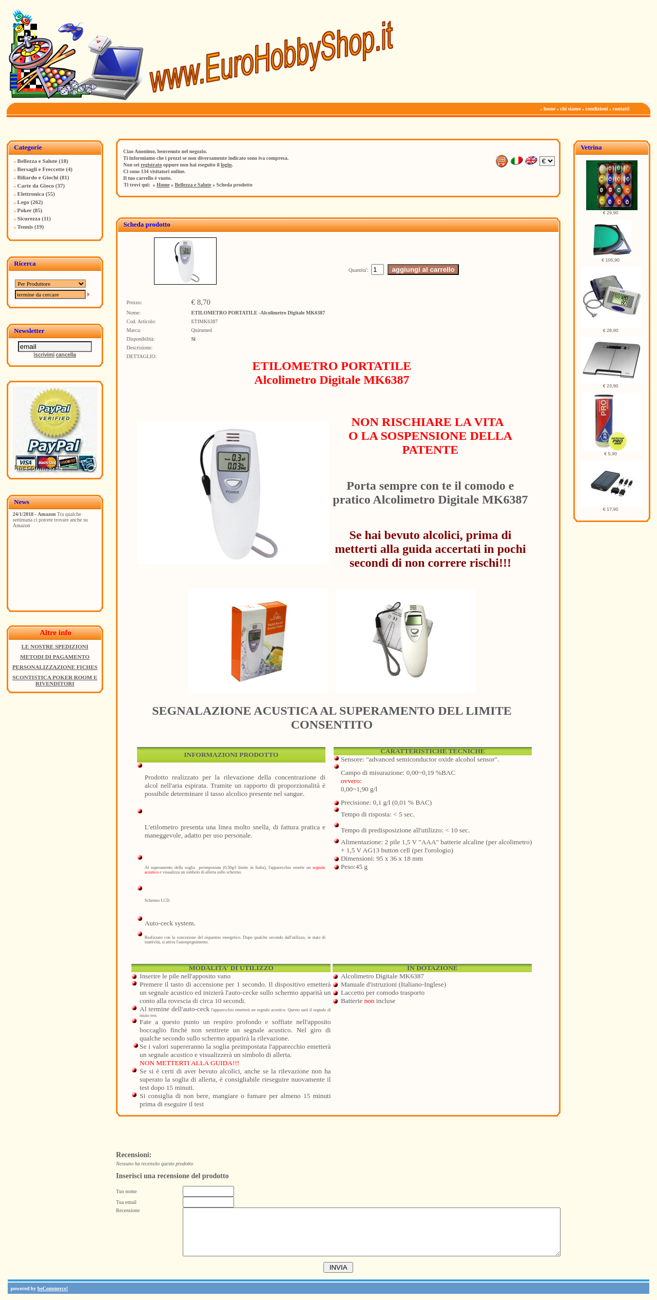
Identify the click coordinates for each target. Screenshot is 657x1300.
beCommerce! (52, 1288)
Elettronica (30, 194)
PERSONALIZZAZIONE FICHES (55, 667)
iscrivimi (44, 355)
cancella (66, 355)
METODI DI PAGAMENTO (54, 657)
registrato (151, 165)
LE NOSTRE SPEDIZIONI (55, 646)
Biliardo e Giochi (38, 177)
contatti (620, 109)
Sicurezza (29, 218)
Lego (23, 202)
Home (163, 185)
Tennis (25, 227)
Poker (24, 210)
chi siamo (570, 109)
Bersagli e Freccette (41, 169)
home (549, 109)
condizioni (597, 109)
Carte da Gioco (35, 185)
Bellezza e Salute (37, 161)
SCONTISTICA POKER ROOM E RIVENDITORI (54, 680)
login (226, 165)
